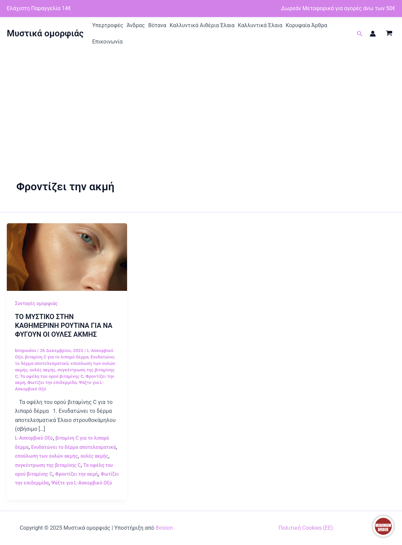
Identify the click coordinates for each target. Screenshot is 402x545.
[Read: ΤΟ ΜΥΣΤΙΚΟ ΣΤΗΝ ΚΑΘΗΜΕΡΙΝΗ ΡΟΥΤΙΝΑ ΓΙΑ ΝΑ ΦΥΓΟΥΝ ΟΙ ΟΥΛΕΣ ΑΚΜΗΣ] (67, 256)
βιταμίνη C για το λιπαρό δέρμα (56, 356)
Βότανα (157, 25)
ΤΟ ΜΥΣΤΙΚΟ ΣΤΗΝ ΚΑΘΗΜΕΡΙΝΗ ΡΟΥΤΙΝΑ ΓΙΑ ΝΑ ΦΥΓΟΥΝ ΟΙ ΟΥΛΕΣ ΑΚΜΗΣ (63, 325)
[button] (360, 34)
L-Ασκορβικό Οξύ (34, 438)
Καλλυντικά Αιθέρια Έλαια (202, 25)
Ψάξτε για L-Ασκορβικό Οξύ (81, 483)
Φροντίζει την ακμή (76, 474)
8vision (164, 528)
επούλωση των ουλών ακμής (46, 456)
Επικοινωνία (107, 41)
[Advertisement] (201, 100)
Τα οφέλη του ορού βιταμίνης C (52, 376)
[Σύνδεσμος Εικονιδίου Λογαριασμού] (373, 34)
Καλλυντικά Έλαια (260, 25)
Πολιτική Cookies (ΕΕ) (306, 528)
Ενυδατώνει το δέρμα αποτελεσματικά (73, 447)
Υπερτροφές (107, 25)
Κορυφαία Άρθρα (306, 25)
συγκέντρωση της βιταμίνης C (48, 465)
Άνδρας (136, 25)
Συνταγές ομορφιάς (36, 303)
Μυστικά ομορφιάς (45, 33)
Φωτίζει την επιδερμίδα (51, 382)
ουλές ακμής (42, 369)
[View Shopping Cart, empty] (389, 33)
